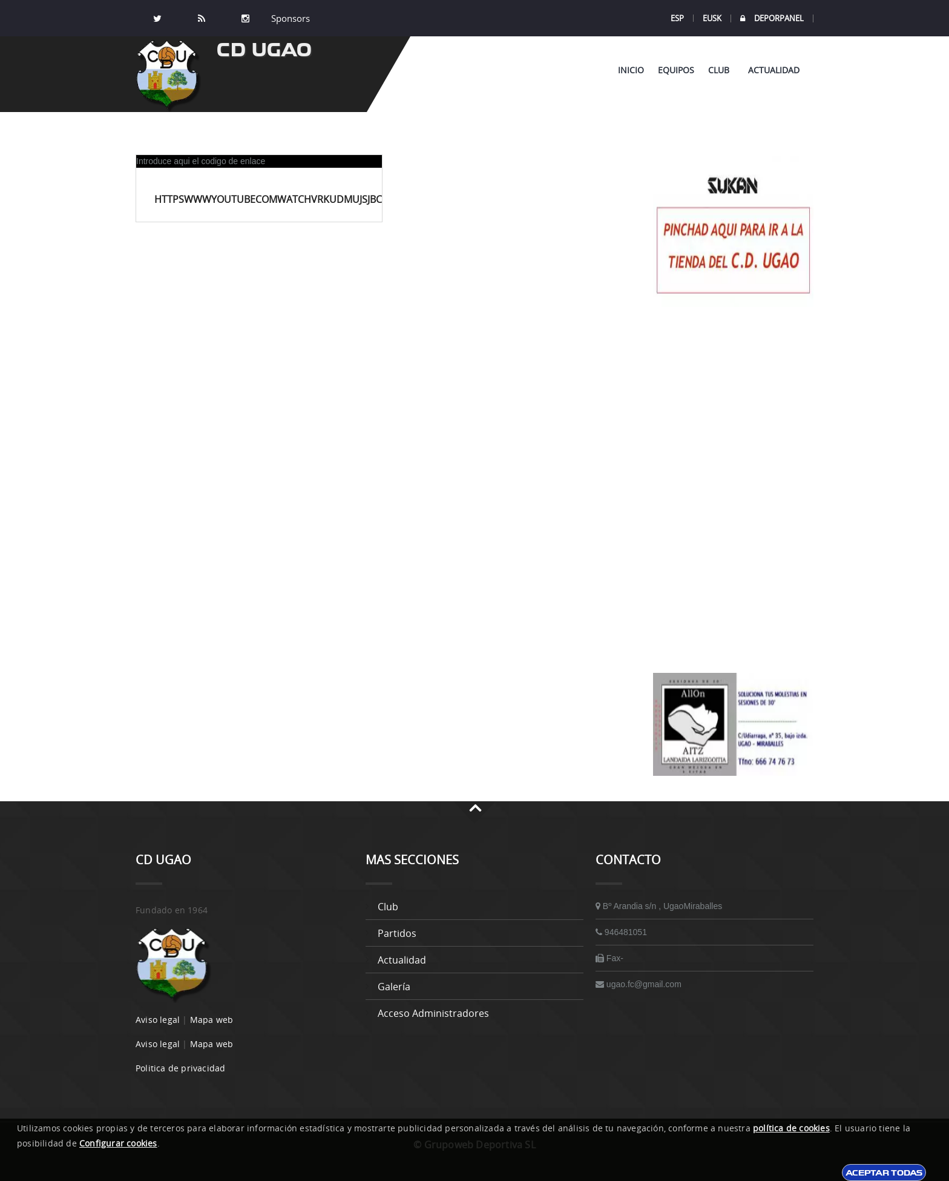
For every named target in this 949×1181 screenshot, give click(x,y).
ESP (677, 18)
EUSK (712, 18)
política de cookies (791, 1128)
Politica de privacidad (180, 1068)
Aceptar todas (884, 1172)
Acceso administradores (433, 1013)
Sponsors (289, 18)
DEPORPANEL (772, 18)
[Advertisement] (733, 490)
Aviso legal (158, 1019)
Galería (394, 986)
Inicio (631, 70)
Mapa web (212, 1019)
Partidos (397, 933)
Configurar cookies (118, 1143)
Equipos (676, 70)
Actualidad (774, 70)
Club (721, 70)
